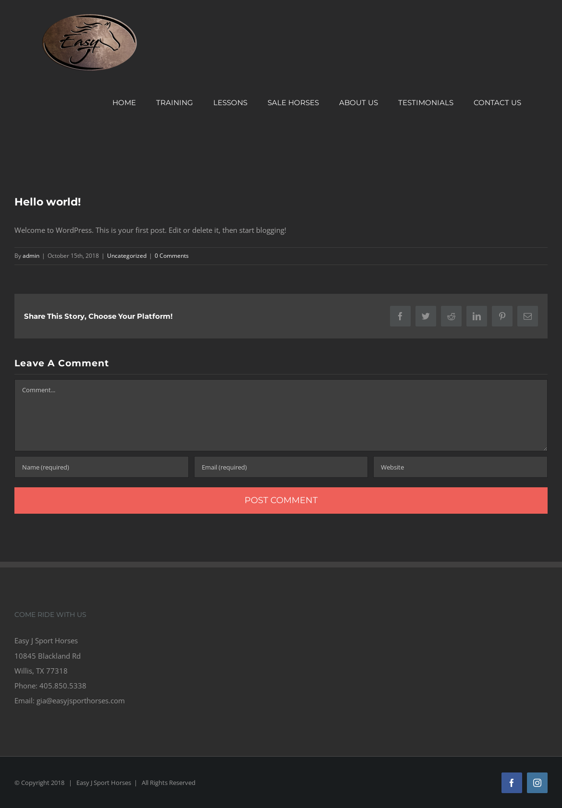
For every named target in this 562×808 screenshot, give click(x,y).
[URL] (460, 467)
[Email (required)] (281, 467)
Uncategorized (127, 256)
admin (31, 256)
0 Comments (172, 256)
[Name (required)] (101, 467)
